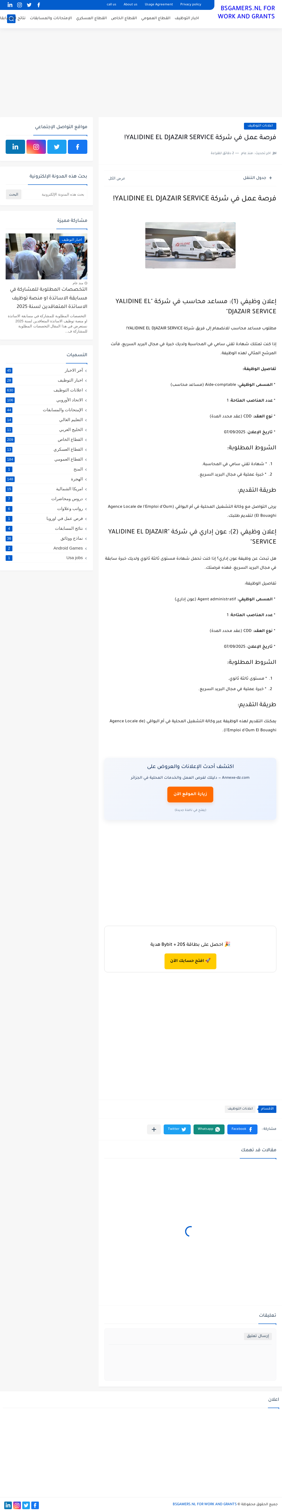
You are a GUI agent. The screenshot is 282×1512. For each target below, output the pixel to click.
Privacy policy (190, 5)
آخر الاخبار (44, 370)
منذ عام (78, 283)
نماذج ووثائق (44, 538)
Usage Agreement (159, 5)
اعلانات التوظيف (260, 126)
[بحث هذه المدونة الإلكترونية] (55, 194)
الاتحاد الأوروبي (44, 399)
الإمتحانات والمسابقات (51, 18)
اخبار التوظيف (187, 18)
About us (130, 5)
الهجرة (44, 479)
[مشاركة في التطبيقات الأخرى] (154, 1129)
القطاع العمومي (155, 18)
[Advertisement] (141, 73)
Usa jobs (44, 557)
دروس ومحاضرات (44, 498)
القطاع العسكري (91, 18)
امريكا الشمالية (44, 488)
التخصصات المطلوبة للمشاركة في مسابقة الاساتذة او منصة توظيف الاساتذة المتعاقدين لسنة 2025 (48, 298)
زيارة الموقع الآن (190, 794)
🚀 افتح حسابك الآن (190, 961)
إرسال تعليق (258, 1336)
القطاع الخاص (124, 18)
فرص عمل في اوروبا (44, 518)
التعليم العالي (44, 419)
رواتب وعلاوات (44, 508)
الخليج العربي (44, 429)
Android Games (44, 548)
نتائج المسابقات (44, 528)
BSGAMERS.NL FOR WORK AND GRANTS (246, 13)
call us (111, 5)
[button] (242, 1129)
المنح (44, 469)
